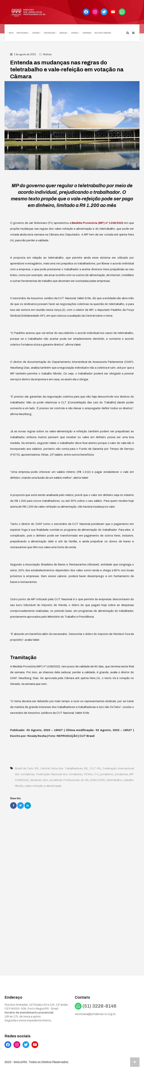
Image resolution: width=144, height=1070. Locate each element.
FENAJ (88, 773)
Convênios (86, 32)
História (36, 32)
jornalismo (106, 773)
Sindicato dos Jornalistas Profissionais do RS (59, 779)
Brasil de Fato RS (26, 767)
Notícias (47, 53)
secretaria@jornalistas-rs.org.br (95, 1013)
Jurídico (75, 32)
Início (11, 32)
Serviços (63, 32)
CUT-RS (95, 767)
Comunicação (50, 32)
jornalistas (121, 773)
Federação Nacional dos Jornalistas (59, 773)
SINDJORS (97, 779)
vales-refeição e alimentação (43, 785)
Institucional (22, 32)
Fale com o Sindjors (102, 32)
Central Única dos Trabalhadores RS (64, 767)
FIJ (97, 773)
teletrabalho (114, 779)
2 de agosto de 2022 (25, 53)
